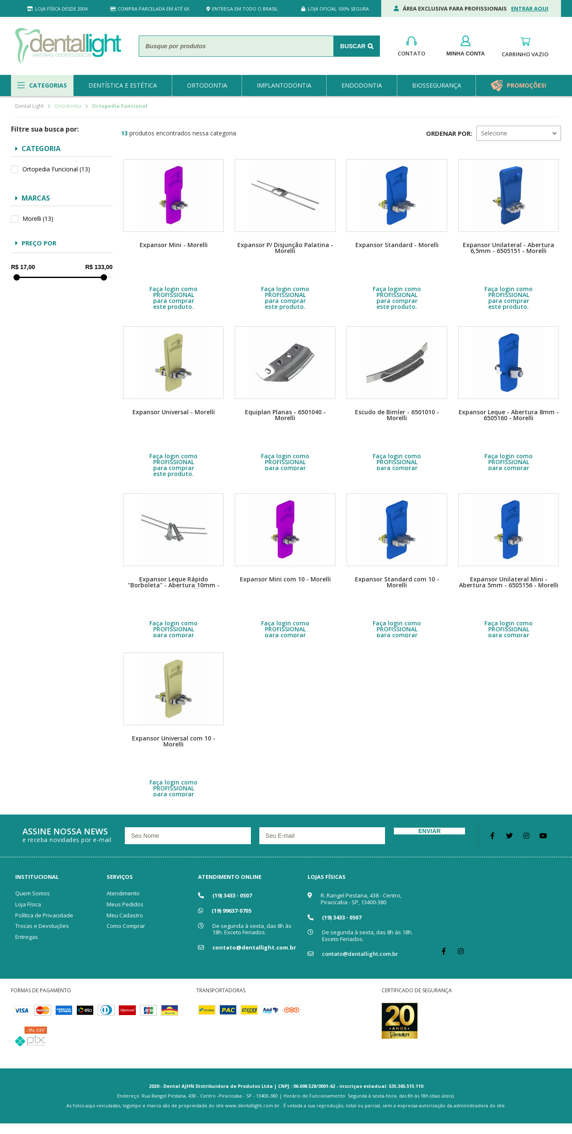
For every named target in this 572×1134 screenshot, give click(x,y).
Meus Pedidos (125, 904)
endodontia (361, 85)
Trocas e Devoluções (42, 926)
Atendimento (123, 893)
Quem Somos (32, 893)
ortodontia (207, 85)
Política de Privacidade (44, 915)
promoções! (526, 85)
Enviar (429, 831)
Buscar (353, 46)
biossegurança (436, 85)
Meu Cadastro (125, 915)
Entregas (26, 937)
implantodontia (284, 85)
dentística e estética (122, 85)
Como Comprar (126, 926)
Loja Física (28, 904)
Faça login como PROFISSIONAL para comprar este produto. (173, 298)
